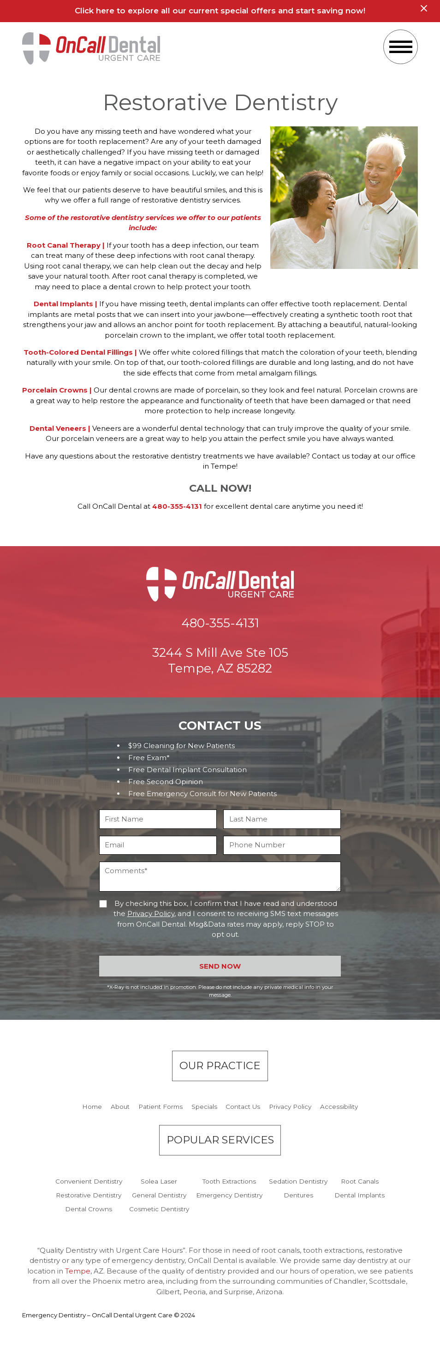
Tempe (77, 1271)
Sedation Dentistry (298, 1181)
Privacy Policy (150, 913)
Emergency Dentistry (229, 1195)
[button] (400, 47)
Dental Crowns (88, 1209)
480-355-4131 (177, 506)
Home (92, 1106)
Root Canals (360, 1181)
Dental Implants (359, 1195)
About (120, 1106)
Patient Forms (160, 1106)
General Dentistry (159, 1195)
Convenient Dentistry (88, 1181)
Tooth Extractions (229, 1181)
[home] (91, 48)
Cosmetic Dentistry (159, 1209)
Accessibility (339, 1106)
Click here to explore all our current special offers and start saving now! (220, 10)
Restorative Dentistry (88, 1195)
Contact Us (243, 1106)
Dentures (298, 1195)
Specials (204, 1106)
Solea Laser (159, 1181)
